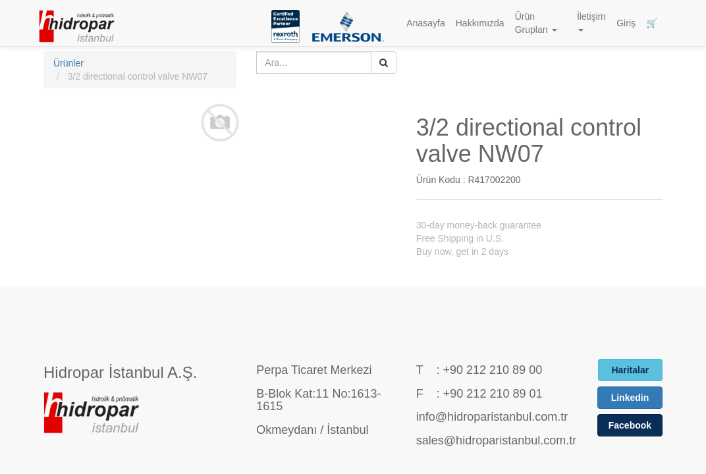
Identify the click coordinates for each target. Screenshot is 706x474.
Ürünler (68, 63)
